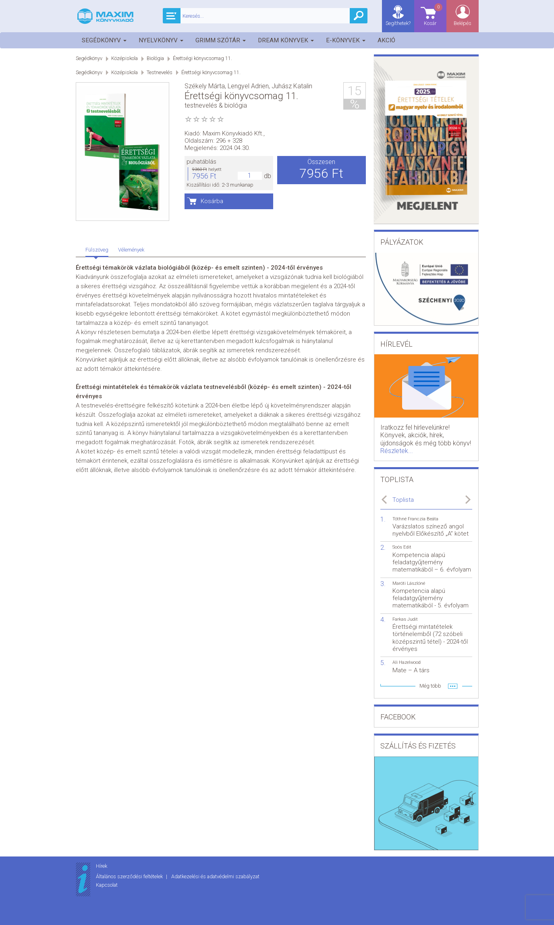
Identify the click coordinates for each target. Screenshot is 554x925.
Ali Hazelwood (406, 662)
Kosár (433, 14)
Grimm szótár (220, 40)
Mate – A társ (411, 670)
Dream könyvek (286, 40)
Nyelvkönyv (161, 40)
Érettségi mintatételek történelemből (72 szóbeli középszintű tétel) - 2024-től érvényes (430, 638)
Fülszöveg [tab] (96, 250)
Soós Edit (401, 547)
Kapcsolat (107, 885)
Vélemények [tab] (131, 250)
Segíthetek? (398, 23)
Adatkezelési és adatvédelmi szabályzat (215, 876)
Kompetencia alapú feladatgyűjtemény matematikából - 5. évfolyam (430, 598)
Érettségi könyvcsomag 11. (202, 58)
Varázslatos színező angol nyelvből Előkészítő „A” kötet (430, 530)
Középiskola (124, 58)
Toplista (403, 499)
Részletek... (396, 451)
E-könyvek (345, 40)
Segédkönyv (104, 40)
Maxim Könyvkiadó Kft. (233, 133)
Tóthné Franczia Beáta (415, 519)
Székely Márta (205, 86)
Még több (430, 686)
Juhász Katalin (292, 86)
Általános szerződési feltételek (130, 876)
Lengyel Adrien (248, 86)
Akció (386, 40)
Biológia (155, 58)
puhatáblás (201, 161)
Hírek (101, 866)
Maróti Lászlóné (408, 583)
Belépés (462, 23)
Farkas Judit (405, 619)
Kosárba (212, 201)
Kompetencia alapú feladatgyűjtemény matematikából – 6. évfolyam (431, 562)
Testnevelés (159, 72)
